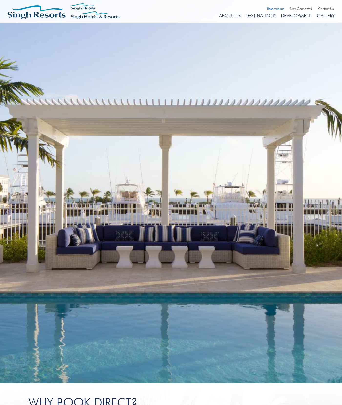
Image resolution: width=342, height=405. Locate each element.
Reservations (275, 8)
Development (296, 15)
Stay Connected (301, 8)
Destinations (261, 15)
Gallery (326, 15)
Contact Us (326, 8)
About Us (230, 15)
